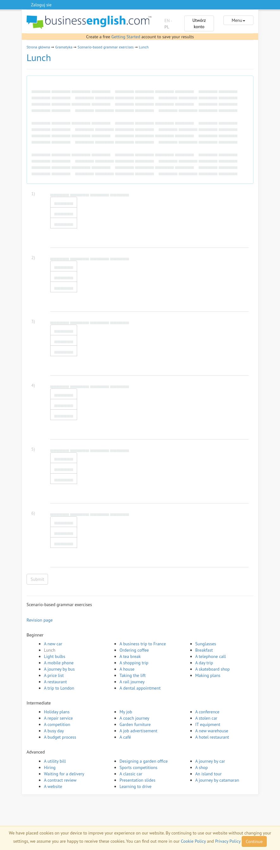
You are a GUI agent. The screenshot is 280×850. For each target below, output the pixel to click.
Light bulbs (54, 656)
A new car (53, 644)
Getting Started (125, 37)
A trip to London (59, 688)
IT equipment (207, 724)
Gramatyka (63, 47)
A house (126, 669)
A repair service (58, 718)
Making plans (208, 675)
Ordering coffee (134, 650)
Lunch (144, 47)
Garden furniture (135, 724)
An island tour (208, 774)
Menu (238, 20)
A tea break (130, 656)
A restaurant (55, 682)
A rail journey (131, 682)
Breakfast (204, 650)
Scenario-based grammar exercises (106, 47)
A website (53, 786)
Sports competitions (138, 767)
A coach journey (134, 718)
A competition (57, 724)
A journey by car (210, 761)
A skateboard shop (212, 669)
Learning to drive (135, 786)
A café (125, 737)
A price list (54, 675)
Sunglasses (205, 644)
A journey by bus (59, 669)
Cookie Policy (193, 841)
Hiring (50, 767)
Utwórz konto (199, 23)
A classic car (130, 774)
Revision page (40, 620)
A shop (201, 767)
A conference (207, 712)
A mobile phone (59, 663)
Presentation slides (137, 780)
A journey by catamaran (217, 780)
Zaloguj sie (41, 5)
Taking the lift (132, 675)
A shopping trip (133, 663)
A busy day (54, 731)
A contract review (60, 780)
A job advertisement (138, 731)
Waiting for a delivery (64, 774)
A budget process (60, 737)
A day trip (204, 663)
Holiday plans (57, 712)
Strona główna (38, 47)
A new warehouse (211, 731)
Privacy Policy (227, 841)
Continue (254, 841)
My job (125, 712)
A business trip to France (142, 644)
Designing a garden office (143, 761)
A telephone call (210, 656)
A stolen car (206, 718)
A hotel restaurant (212, 737)
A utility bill (55, 761)
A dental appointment (140, 688)
